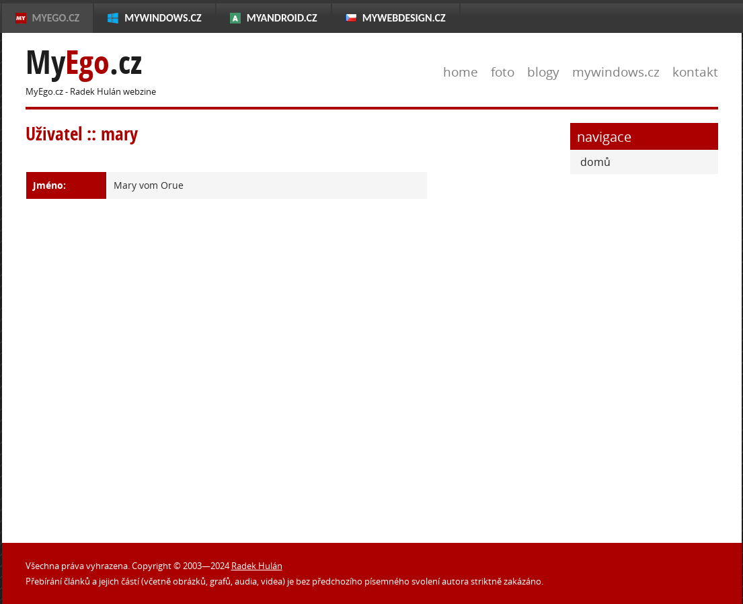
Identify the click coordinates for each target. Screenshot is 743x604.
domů (595, 162)
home (460, 71)
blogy (543, 71)
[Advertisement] (499, 324)
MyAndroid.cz (282, 17)
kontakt (695, 71)
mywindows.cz (616, 71)
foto (502, 71)
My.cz (84, 62)
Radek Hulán (256, 566)
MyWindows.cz (162, 17)
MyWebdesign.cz (404, 17)
